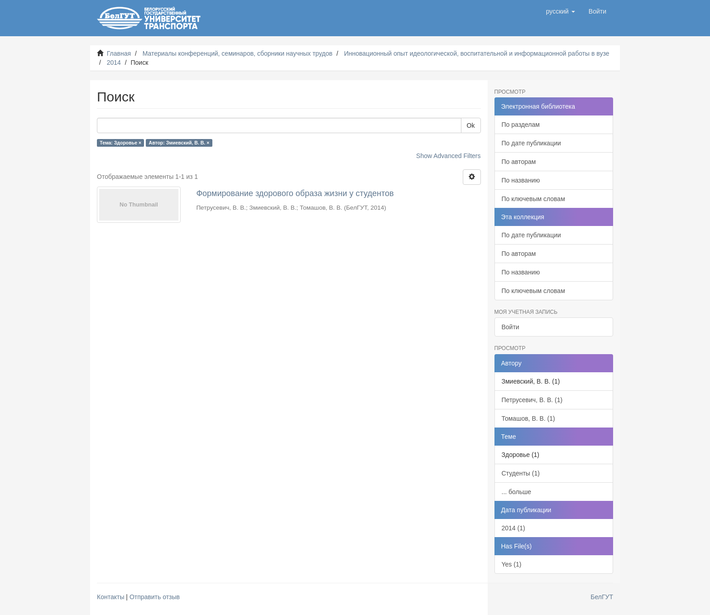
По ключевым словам (533, 198)
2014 (114, 62)
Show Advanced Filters (448, 155)
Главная (119, 53)
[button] (560, 11)
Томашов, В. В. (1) (528, 418)
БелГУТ (601, 597)
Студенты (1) (521, 473)
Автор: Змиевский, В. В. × (179, 142)
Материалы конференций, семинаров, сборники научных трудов (238, 53)
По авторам (519, 161)
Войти (510, 327)
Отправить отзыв (155, 597)
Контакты (110, 597)
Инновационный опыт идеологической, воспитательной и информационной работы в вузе (476, 53)
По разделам (521, 124)
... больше (517, 491)
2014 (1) (513, 528)
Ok (471, 125)
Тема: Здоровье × (120, 142)
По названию (521, 180)
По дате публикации (531, 143)
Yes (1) (512, 564)
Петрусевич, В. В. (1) (532, 400)
